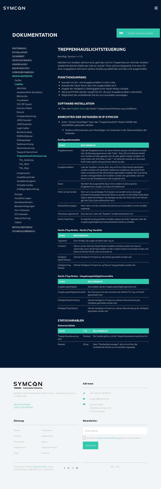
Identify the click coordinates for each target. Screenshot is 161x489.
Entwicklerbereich (23, 231)
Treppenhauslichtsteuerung (32, 155)
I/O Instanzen (21, 214)
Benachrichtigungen (25, 206)
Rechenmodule (24, 131)
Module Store (78, 108)
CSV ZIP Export (24, 104)
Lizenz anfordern (23, 407)
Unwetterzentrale (26, 176)
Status (44, 441)
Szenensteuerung (25, 147)
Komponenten (20, 68)
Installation (19, 52)
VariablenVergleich (26, 180)
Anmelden (90, 445)
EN (117, 466)
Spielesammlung (25, 143)
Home (16, 430)
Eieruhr (20, 112)
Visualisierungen (23, 198)
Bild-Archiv (22, 96)
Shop (16, 453)
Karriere (45, 453)
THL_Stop (24, 167)
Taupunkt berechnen (27, 151)
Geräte (18, 80)
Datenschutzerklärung (108, 437)
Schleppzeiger (24, 139)
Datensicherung (22, 60)
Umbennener (23, 172)
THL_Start (24, 163)
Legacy (18, 221)
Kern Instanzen (22, 210)
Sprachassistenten (24, 202)
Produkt (17, 435)
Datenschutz (47, 435)
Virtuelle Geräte (25, 184)
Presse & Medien (49, 447)
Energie (18, 194)
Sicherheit (18, 56)
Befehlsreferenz (22, 227)
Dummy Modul (24, 108)
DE (112, 466)
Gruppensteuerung (26, 116)
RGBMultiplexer (25, 135)
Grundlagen (19, 64)
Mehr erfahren (22, 404)
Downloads (19, 441)
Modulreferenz (22, 76)
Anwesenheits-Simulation (29, 92)
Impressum (47, 430)
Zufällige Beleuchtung (28, 188)
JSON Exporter (24, 123)
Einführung (19, 48)
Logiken (19, 84)
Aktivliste (21, 88)
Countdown (22, 100)
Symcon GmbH (40, 466)
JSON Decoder (24, 120)
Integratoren (19, 447)
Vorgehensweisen (23, 72)
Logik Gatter (23, 127)
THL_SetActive (26, 159)
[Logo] (14, 8)
